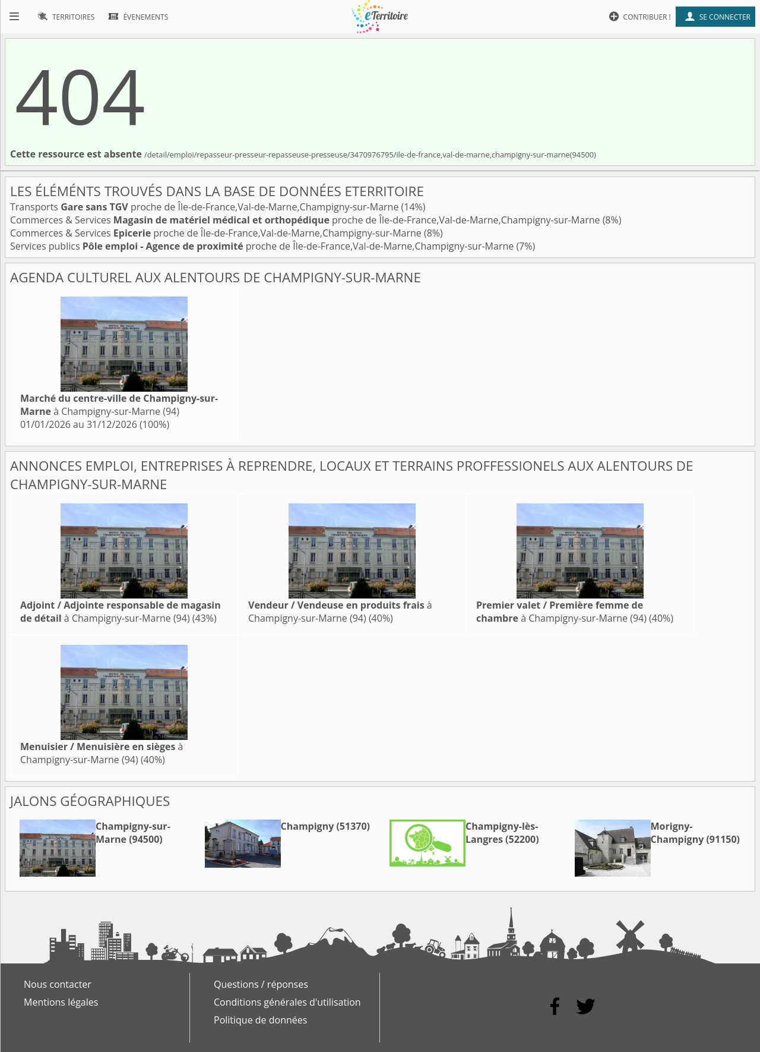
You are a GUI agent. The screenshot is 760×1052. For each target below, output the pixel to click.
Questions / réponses (261, 984)
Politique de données (260, 1019)
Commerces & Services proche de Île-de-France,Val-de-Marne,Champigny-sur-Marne (306, 219)
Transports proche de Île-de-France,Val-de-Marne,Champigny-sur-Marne (205, 206)
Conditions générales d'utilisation (287, 1002)
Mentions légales (61, 1002)
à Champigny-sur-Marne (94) (119, 405)
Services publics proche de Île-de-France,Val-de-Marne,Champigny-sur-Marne (263, 246)
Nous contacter (57, 984)
